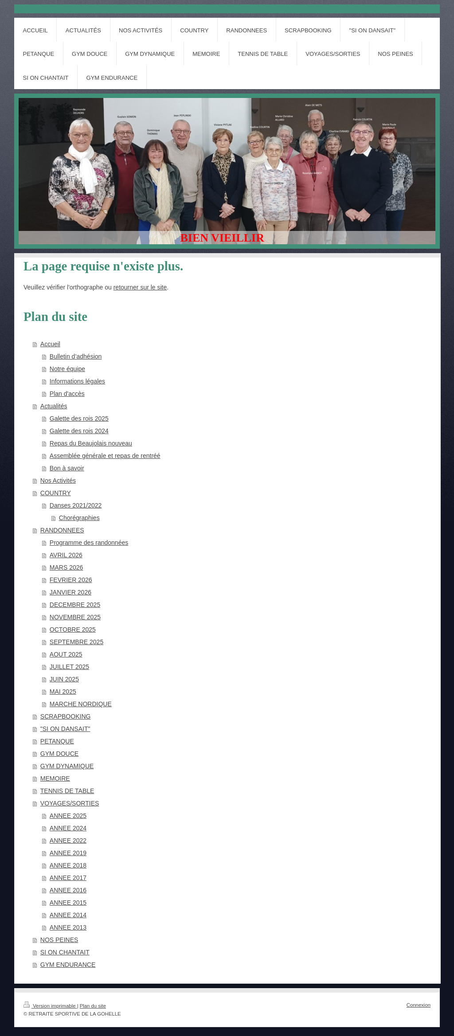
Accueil (50, 344)
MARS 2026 (66, 567)
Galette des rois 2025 (79, 418)
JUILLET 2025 (69, 666)
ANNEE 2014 (68, 915)
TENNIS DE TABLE (67, 790)
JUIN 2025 (64, 679)
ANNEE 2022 (68, 840)
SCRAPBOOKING (65, 716)
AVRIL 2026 (66, 555)
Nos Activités (58, 480)
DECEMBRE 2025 (75, 604)
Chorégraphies (79, 517)
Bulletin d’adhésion (76, 356)
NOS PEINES (59, 939)
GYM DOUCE (59, 753)
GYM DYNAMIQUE (67, 766)
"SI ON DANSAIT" (65, 728)
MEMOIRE (55, 778)
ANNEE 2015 (68, 902)
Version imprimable (50, 1006)
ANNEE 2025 (68, 815)
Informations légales (77, 381)
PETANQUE (57, 741)
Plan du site (93, 1006)
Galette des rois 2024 (79, 430)
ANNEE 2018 (68, 865)
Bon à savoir (67, 468)
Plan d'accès (67, 393)
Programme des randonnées (89, 542)
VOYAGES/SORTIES (69, 803)
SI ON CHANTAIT (65, 952)
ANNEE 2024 (68, 828)
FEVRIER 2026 (71, 579)
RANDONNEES (62, 530)
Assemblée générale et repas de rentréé (105, 455)
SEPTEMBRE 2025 (76, 641)
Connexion (419, 1005)
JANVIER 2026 (70, 592)
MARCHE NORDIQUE (81, 704)
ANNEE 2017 (68, 877)
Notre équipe (67, 368)
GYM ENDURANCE (67, 964)
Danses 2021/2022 (76, 505)
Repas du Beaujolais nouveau (91, 443)
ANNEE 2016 (68, 890)
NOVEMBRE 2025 (75, 617)
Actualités (53, 406)
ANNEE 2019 (68, 852)
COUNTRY (55, 492)
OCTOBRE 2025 (73, 629)
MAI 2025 (63, 691)
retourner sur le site (140, 287)
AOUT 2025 (66, 654)
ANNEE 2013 (68, 927)
